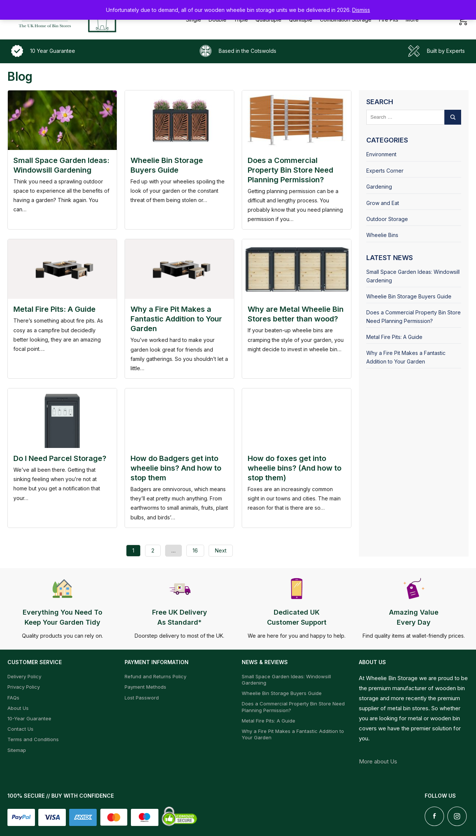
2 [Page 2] (152, 550)
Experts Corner (384, 170)
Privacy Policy (23, 687)
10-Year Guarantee (29, 718)
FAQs (13, 698)
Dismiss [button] (361, 10)
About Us (18, 708)
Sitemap (16, 750)
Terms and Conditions (33, 739)
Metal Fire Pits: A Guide (54, 309)
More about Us (378, 761)
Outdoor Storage (387, 219)
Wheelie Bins (382, 235)
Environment (381, 154)
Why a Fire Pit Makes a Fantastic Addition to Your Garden (176, 319)
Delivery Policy (24, 676)
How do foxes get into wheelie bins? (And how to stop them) (294, 468)
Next (220, 550)
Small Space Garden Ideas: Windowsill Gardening (413, 276)
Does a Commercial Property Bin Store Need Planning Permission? (290, 170)
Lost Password (142, 698)
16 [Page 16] (195, 550)
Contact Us (20, 729)
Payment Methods (145, 687)
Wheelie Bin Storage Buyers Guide (408, 296)
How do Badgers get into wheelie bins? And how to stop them (176, 468)
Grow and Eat (382, 203)
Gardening (379, 186)
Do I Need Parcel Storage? (59, 458)
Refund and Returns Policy (155, 676)
